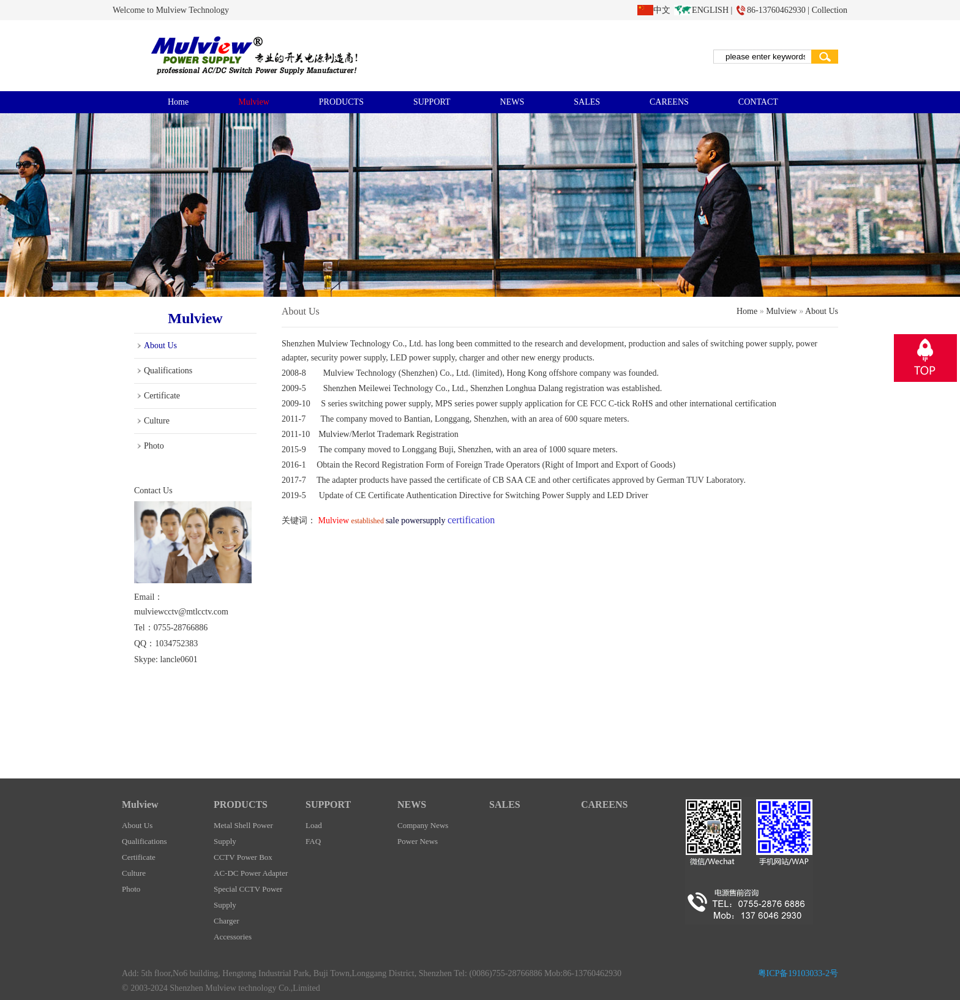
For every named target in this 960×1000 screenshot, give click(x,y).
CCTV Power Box (243, 857)
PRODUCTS (341, 101)
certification (754, 403)
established (368, 521)
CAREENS (669, 101)
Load (314, 825)
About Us (160, 345)
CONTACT (758, 101)
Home (178, 101)
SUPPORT (432, 101)
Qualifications (168, 370)
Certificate (162, 395)
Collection (829, 10)
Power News (417, 841)
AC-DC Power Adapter (251, 873)
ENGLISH (710, 10)
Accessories (233, 936)
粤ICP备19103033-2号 (798, 973)
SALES (587, 101)
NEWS (512, 101)
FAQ (313, 841)
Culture (157, 420)
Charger (226, 920)
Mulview (253, 101)
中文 (661, 10)
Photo (154, 445)
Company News (422, 825)
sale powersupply (417, 520)
